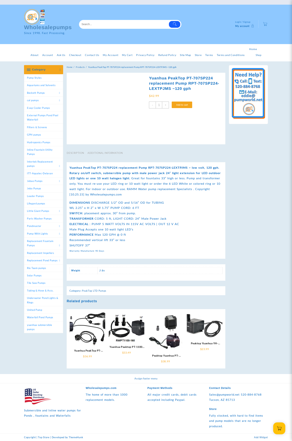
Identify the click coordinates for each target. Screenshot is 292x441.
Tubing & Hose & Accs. (40, 290)
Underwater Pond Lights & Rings (42, 300)
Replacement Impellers (40, 252)
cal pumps (33, 100)
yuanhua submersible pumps (39, 327)
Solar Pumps (34, 275)
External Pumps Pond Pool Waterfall (42, 117)
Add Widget (261, 437)
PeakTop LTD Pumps (94, 290)
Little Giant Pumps (38, 210)
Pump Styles (34, 77)
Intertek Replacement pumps (40, 163)
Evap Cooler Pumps (38, 107)
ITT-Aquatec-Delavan (40, 173)
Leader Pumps (35, 196)
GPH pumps (34, 134)
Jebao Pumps (35, 180)
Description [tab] (75, 152)
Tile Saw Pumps (36, 282)
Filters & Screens (37, 127)
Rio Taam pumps (36, 268)
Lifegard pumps (36, 203)
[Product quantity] (159, 105)
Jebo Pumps (34, 188)
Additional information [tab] (105, 152)
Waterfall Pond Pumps (40, 317)
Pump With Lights (37, 233)
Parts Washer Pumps (39, 218)
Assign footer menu (146, 378)
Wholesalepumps (48, 27)
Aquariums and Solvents (41, 85)
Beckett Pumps (36, 92)
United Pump (34, 309)
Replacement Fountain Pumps (40, 243)
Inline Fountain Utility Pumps (40, 151)
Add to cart (182, 104)
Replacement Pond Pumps (42, 260)
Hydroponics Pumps (38, 142)
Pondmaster (34, 225)
